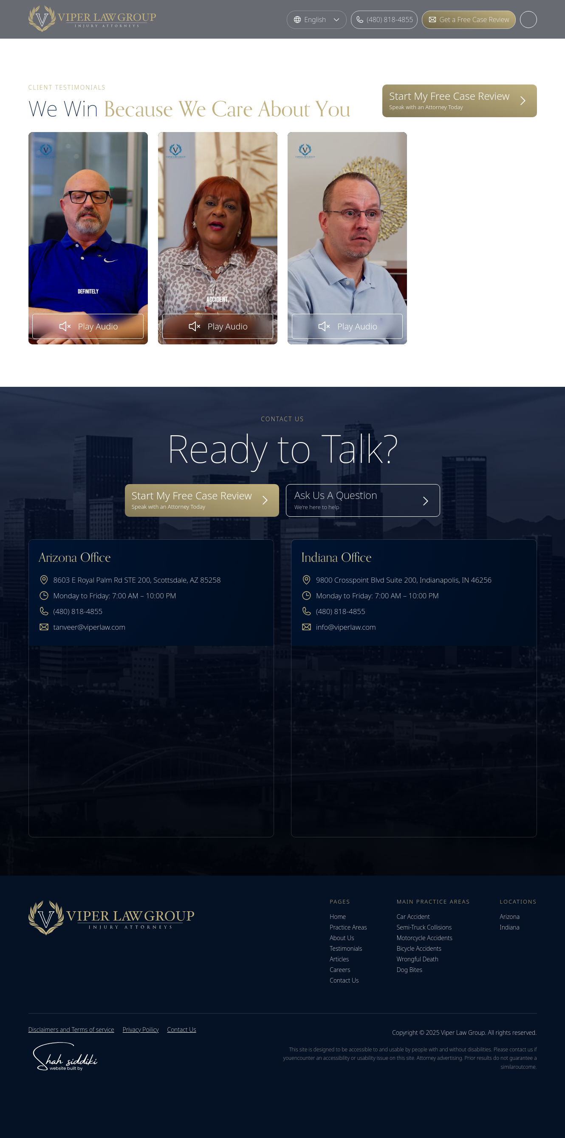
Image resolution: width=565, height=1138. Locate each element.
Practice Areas (348, 927)
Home (338, 917)
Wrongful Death (417, 959)
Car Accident (413, 917)
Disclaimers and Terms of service (71, 1029)
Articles (339, 959)
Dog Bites (409, 970)
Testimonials (346, 948)
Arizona (510, 917)
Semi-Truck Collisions (424, 927)
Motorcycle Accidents (424, 938)
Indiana (510, 927)
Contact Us (344, 980)
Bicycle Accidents (419, 948)
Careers (340, 970)
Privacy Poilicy (141, 1029)
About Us (342, 938)
